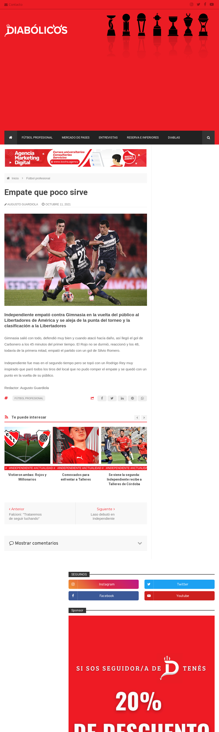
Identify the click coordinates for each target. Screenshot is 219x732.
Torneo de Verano (170, 615)
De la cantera (169, 416)
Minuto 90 (167, 507)
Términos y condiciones (97, 702)
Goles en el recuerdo (175, 477)
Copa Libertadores (197, 567)
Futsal (164, 461)
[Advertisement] (109, 96)
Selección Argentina (174, 545)
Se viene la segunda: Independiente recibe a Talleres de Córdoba (124, 479)
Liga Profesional (169, 599)
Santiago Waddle (63, 725)
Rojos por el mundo (174, 537)
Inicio (16, 178)
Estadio (165, 454)
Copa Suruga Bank (170, 583)
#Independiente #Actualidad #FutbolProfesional (47, 468)
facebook (173, 176)
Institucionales (170, 484)
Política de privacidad (95, 693)
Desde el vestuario (173, 424)
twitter (203, 164)
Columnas (167, 408)
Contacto (13, 4)
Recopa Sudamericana (173, 606)
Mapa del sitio (90, 684)
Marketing (167, 492)
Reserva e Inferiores (143, 137)
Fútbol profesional (37, 137)
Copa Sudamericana (172, 575)
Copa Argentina (168, 567)
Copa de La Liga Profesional (177, 591)
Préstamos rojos (171, 515)
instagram (173, 164)
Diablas (174, 137)
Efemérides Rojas (173, 439)
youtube (203, 176)
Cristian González (35, 725)
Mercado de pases (76, 137)
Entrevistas (108, 137)
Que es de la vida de (174, 522)
